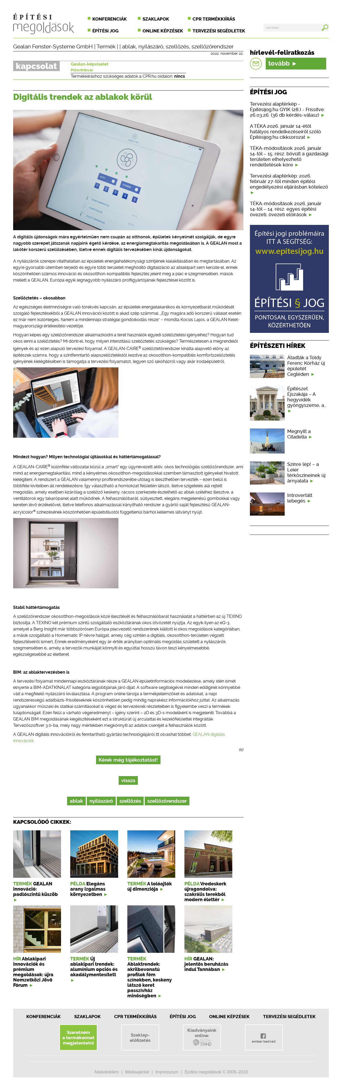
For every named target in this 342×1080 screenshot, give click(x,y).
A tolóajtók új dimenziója (149, 886)
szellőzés (177, 46)
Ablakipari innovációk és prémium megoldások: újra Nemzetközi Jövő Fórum (33, 972)
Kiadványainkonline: (202, 1037)
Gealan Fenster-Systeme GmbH (53, 46)
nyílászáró (150, 46)
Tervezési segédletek (219, 30)
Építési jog (105, 30)
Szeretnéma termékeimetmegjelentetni (78, 1038)
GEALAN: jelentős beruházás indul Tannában (206, 964)
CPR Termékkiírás (135, 1016)
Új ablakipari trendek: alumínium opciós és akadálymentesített (94, 966)
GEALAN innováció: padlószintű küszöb (35, 889)
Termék (106, 46)
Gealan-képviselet (89, 64)
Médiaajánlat (137, 1072)
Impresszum (166, 1072)
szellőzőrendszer (213, 46)
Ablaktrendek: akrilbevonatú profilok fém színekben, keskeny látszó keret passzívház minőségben (149, 979)
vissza (128, 780)
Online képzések (163, 30)
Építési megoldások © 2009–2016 (216, 1072)
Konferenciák (109, 19)
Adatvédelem (106, 1072)
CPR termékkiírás (214, 19)
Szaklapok (156, 19)
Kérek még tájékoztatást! (128, 760)
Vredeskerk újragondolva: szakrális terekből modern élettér (205, 891)
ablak (129, 46)
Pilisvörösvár (82, 70)
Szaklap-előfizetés (140, 1037)
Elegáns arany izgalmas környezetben (87, 889)
